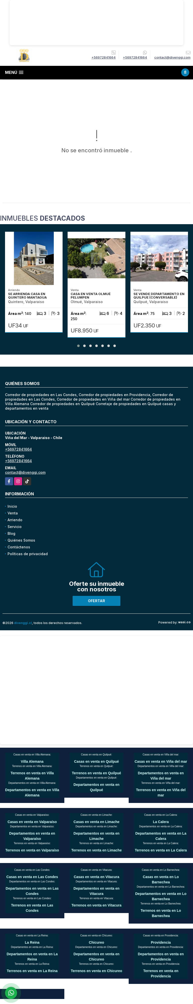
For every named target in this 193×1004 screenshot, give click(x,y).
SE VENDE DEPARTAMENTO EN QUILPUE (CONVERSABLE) (158, 295)
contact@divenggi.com (25, 472)
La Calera (161, 822)
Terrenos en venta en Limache (96, 850)
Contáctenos (19, 547)
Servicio (15, 526)
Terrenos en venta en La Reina (32, 971)
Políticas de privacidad (28, 554)
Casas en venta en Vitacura (96, 877)
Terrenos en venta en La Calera (161, 850)
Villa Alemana (32, 761)
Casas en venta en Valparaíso (32, 822)
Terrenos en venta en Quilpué (96, 773)
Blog (11, 533)
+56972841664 (103, 57)
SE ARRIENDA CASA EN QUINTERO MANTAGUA (27, 295)
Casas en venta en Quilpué (96, 761)
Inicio (12, 506)
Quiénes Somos (21, 540)
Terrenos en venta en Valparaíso (32, 850)
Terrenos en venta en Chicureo (96, 971)
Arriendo (15, 520)
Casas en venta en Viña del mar (160, 761)
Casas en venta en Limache (97, 822)
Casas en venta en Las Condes (32, 877)
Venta (13, 513)
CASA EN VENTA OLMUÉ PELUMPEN (91, 295)
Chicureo (96, 942)
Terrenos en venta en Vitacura (97, 905)
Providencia (161, 942)
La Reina (32, 942)
